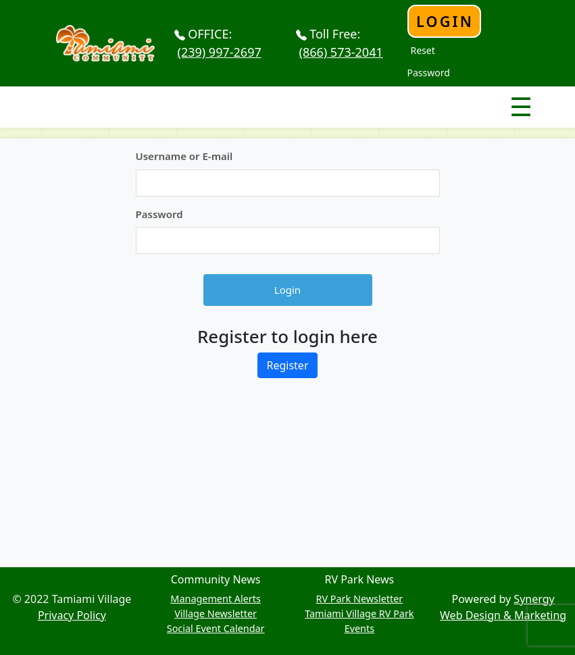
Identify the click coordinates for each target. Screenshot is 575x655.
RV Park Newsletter (359, 598)
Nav (473, 95)
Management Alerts (215, 598)
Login (445, 21)
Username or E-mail (184, 156)
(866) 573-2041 (341, 52)
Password (159, 214)
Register (287, 365)
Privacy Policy (72, 615)
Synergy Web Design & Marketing (503, 607)
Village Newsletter (215, 613)
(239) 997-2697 (219, 52)
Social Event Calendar (216, 628)
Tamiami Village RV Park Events (359, 621)
